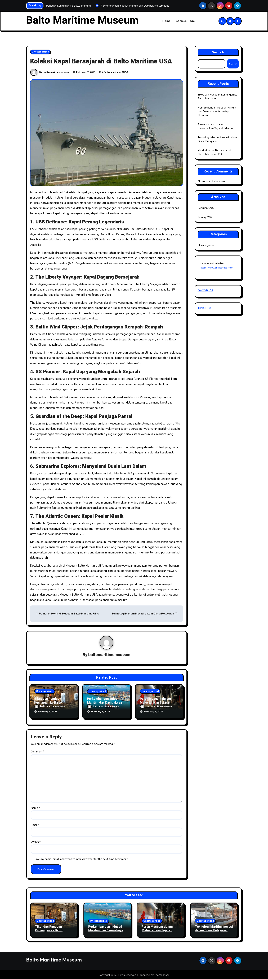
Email (35, 824)
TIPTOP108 (205, 308)
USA (125, 72)
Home (166, 21)
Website (36, 841)
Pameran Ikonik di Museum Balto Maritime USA (67, 614)
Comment (37, 750)
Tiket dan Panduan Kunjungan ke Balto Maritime (48, 703)
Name (35, 807)
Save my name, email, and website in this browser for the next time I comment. (81, 858)
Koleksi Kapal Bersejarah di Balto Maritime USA (214, 152)
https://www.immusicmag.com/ (216, 268)
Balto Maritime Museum (82, 20)
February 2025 (207, 208)
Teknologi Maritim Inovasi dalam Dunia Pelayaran (144, 614)
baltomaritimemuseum (56, 72)
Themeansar (161, 974)
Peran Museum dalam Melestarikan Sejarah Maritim (155, 703)
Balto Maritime (112, 72)
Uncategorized (40, 51)
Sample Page (185, 21)
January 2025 (206, 217)
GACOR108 (205, 291)
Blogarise (144, 974)
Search (218, 52)
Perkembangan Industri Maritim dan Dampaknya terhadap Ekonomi (104, 703)
